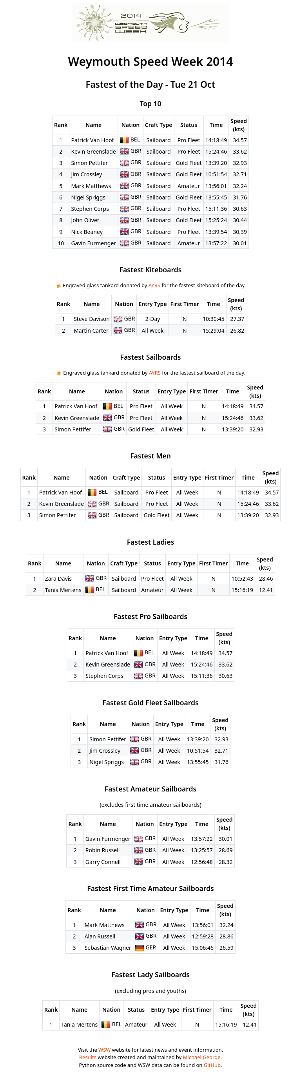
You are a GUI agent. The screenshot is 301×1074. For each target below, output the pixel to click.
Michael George (202, 1057)
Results (87, 1057)
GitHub (212, 1065)
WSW (104, 1049)
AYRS (154, 285)
